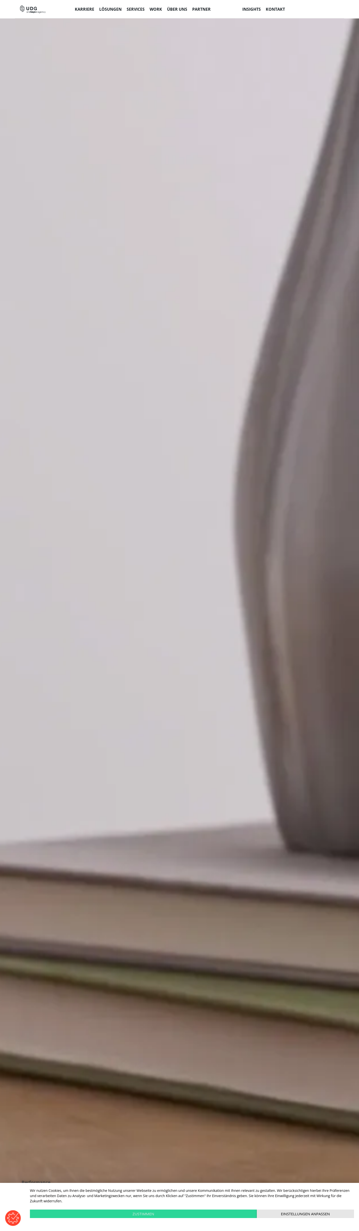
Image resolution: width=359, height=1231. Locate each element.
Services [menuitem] (136, 9)
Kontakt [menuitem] (275, 9)
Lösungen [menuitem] (110, 9)
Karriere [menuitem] (84, 9)
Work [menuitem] (156, 9)
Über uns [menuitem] (177, 9)
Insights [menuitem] (251, 9)
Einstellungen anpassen (305, 1213)
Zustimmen (143, 1213)
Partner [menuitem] (201, 9)
